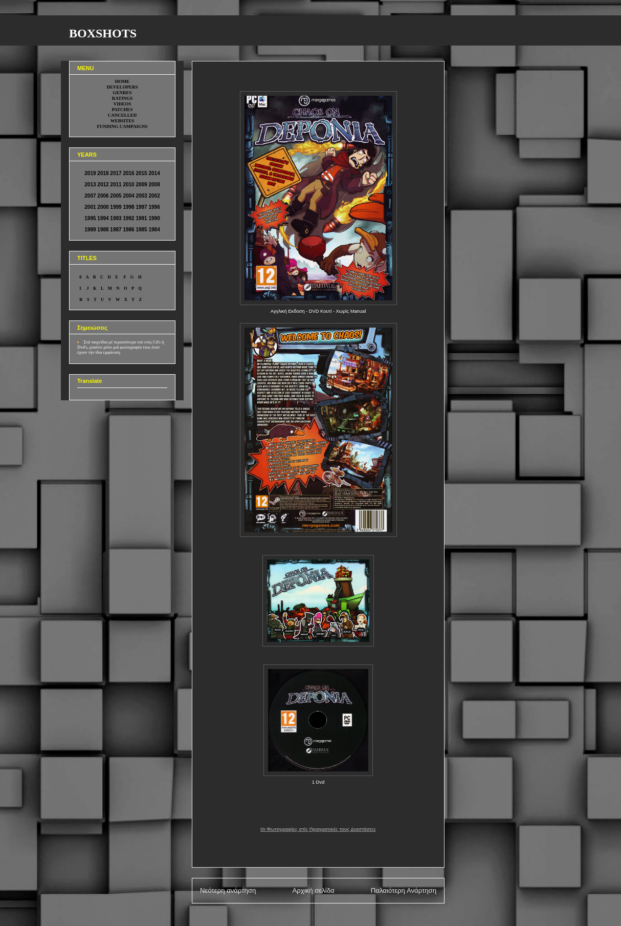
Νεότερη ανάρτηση (228, 890)
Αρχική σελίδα (313, 890)
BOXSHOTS (103, 33)
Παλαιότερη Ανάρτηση (403, 890)
